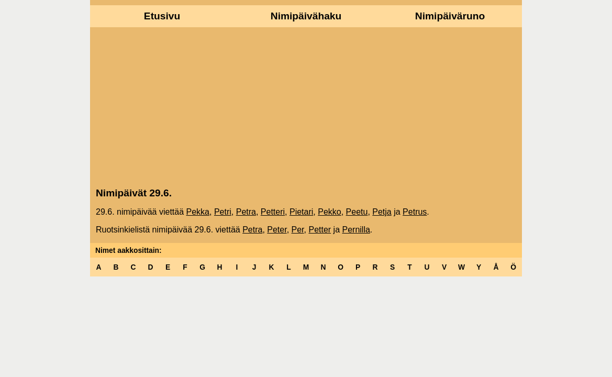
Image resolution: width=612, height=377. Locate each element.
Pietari (301, 211)
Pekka (197, 211)
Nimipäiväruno (450, 15)
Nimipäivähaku (306, 15)
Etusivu (162, 15)
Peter (276, 229)
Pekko (329, 211)
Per (298, 229)
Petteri (273, 211)
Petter (319, 229)
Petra (246, 211)
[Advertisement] (306, 106)
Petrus (415, 211)
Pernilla (356, 229)
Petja (381, 211)
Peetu (357, 211)
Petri (222, 211)
